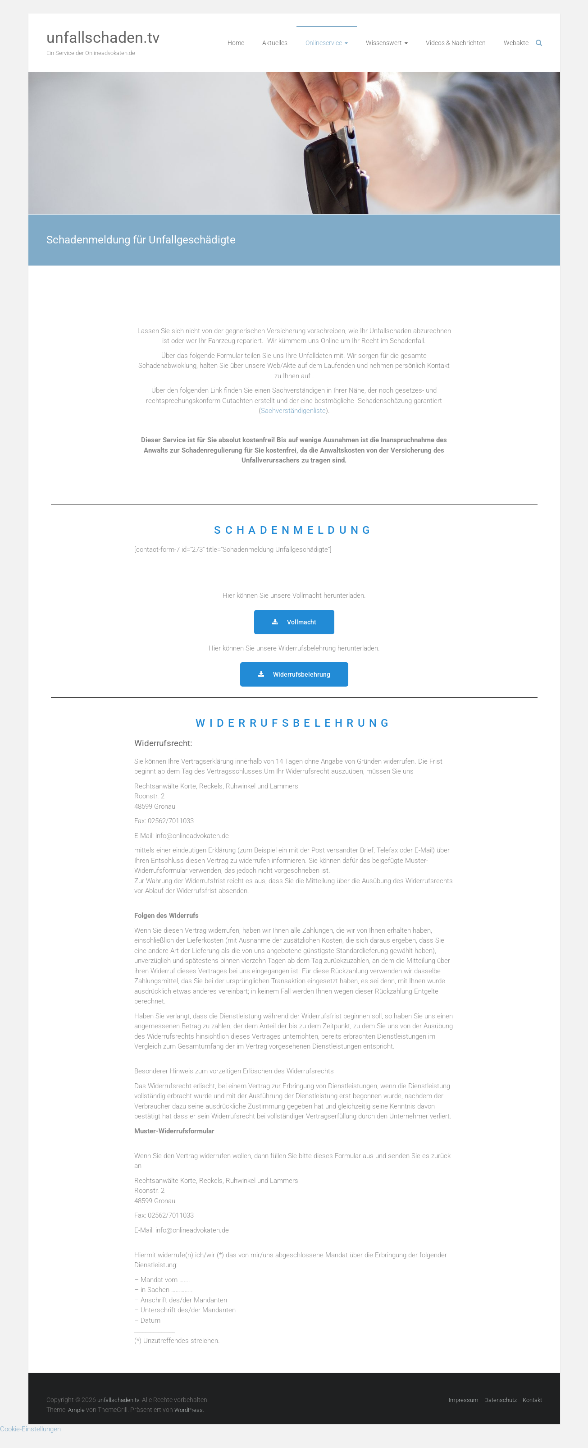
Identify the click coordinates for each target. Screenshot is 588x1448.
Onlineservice (323, 42)
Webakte (516, 42)
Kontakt (532, 1400)
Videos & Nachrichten (456, 42)
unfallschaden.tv (103, 37)
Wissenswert (384, 42)
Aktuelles (274, 42)
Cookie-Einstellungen (30, 1429)
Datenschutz (500, 1400)
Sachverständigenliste (293, 411)
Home (236, 42)
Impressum (464, 1400)
